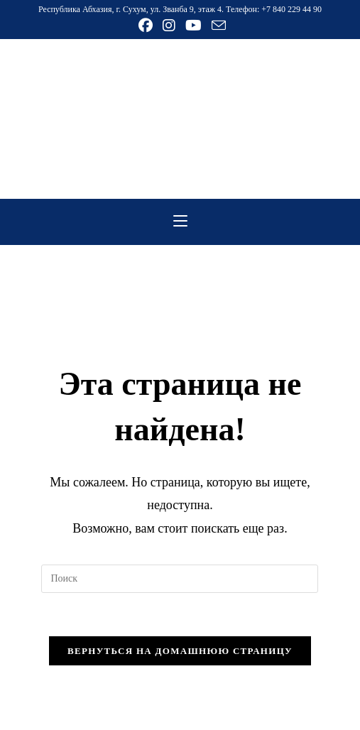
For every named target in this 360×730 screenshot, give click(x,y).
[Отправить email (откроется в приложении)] (216, 25)
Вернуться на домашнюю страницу (180, 650)
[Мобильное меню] (180, 222)
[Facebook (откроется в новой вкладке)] (145, 25)
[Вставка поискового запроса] (179, 579)
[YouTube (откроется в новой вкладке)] (193, 25)
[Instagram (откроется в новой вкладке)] (169, 25)
